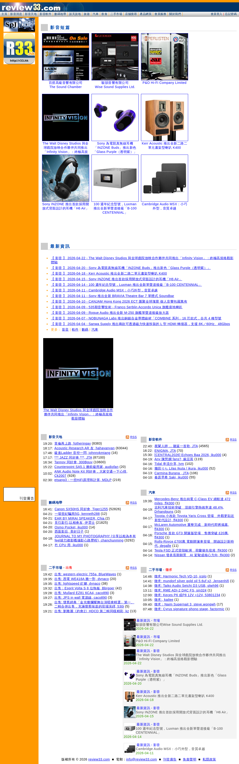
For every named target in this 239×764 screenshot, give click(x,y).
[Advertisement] (139, 227)
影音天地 (31, 14)
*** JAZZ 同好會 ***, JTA (73, 457)
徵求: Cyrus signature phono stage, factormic (189, 609)
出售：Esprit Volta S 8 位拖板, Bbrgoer (84, 588)
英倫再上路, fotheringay (72, 443)
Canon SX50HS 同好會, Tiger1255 (81, 509)
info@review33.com (141, 759)
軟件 (75, 329)
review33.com (99, 759)
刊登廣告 (170, 759)
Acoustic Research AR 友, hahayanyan (84, 448)
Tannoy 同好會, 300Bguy (73, 462)
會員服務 (160, 14)
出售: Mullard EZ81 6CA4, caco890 (81, 593)
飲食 (104, 14)
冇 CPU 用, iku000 (69, 545)
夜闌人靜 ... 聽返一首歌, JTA (176, 446)
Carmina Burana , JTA (172, 473)
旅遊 (87, 14)
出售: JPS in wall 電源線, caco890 (80, 597)
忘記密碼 (231, 14)
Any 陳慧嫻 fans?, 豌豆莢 (174, 459)
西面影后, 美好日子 (69, 531)
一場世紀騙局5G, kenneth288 (77, 514)
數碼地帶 (60, 14)
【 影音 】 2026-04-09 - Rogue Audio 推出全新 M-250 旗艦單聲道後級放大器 (110, 313)
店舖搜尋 (131, 14)
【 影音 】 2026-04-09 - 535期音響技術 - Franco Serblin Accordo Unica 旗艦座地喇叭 (117, 307)
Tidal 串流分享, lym (169, 464)
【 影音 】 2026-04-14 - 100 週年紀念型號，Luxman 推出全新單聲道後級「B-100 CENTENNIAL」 (126, 284)
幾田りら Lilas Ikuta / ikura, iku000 (181, 468)
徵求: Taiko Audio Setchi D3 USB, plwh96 (186, 585)
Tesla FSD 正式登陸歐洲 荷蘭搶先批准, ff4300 (191, 550)
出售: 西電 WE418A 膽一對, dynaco (81, 579)
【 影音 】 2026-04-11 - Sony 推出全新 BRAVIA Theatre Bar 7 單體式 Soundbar (112, 296)
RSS (133, 437)
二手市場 (116, 14)
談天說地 (75, 14)
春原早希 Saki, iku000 (171, 477)
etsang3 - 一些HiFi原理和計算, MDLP (83, 480)
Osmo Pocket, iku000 (71, 527)
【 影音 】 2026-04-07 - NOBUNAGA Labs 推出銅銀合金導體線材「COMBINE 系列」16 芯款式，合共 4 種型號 (136, 318)
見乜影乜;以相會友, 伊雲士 (75, 522)
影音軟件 (45, 14)
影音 (65, 329)
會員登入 (216, 14)
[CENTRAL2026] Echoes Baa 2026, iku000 (188, 455)
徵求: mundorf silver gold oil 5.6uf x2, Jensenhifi (191, 581)
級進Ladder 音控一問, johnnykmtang (82, 453)
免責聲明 (189, 759)
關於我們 (175, 14)
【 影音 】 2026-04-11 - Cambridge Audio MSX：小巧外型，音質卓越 (104, 290)
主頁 (4, 14)
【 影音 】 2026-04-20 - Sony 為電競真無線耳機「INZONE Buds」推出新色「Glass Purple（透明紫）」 (131, 268)
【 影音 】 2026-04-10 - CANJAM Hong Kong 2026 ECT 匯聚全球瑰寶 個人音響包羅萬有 (119, 301)
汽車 (95, 14)
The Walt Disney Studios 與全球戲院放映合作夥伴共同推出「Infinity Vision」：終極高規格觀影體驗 (78, 412)
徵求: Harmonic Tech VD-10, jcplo (180, 576)
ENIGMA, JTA (165, 451)
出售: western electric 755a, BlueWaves (85, 574)
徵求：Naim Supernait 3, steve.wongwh (185, 604)
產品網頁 (145, 14)
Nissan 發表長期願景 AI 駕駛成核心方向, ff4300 (192, 555)
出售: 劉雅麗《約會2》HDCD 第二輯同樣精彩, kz (91, 611)
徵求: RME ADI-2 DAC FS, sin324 (180, 590)
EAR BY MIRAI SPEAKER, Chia (80, 518)
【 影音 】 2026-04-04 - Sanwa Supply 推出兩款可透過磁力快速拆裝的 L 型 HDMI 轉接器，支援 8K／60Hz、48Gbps (140, 324)
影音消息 (16, 14)
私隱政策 (209, 759)
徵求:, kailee (163, 599)
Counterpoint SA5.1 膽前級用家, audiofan (86, 467)
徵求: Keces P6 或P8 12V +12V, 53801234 (187, 595)
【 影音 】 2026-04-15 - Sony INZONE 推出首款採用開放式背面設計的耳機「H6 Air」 (116, 279)
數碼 (85, 329)
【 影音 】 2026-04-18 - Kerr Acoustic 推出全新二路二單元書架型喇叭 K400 (109, 273)
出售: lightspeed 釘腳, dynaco (77, 583)
